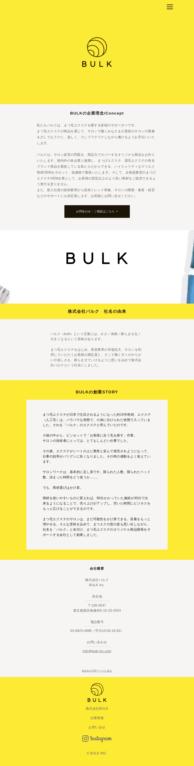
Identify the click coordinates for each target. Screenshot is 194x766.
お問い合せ (97, 727)
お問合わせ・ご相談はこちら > (97, 211)
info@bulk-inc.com (97, 651)
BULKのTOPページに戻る (97, 670)
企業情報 (97, 718)
